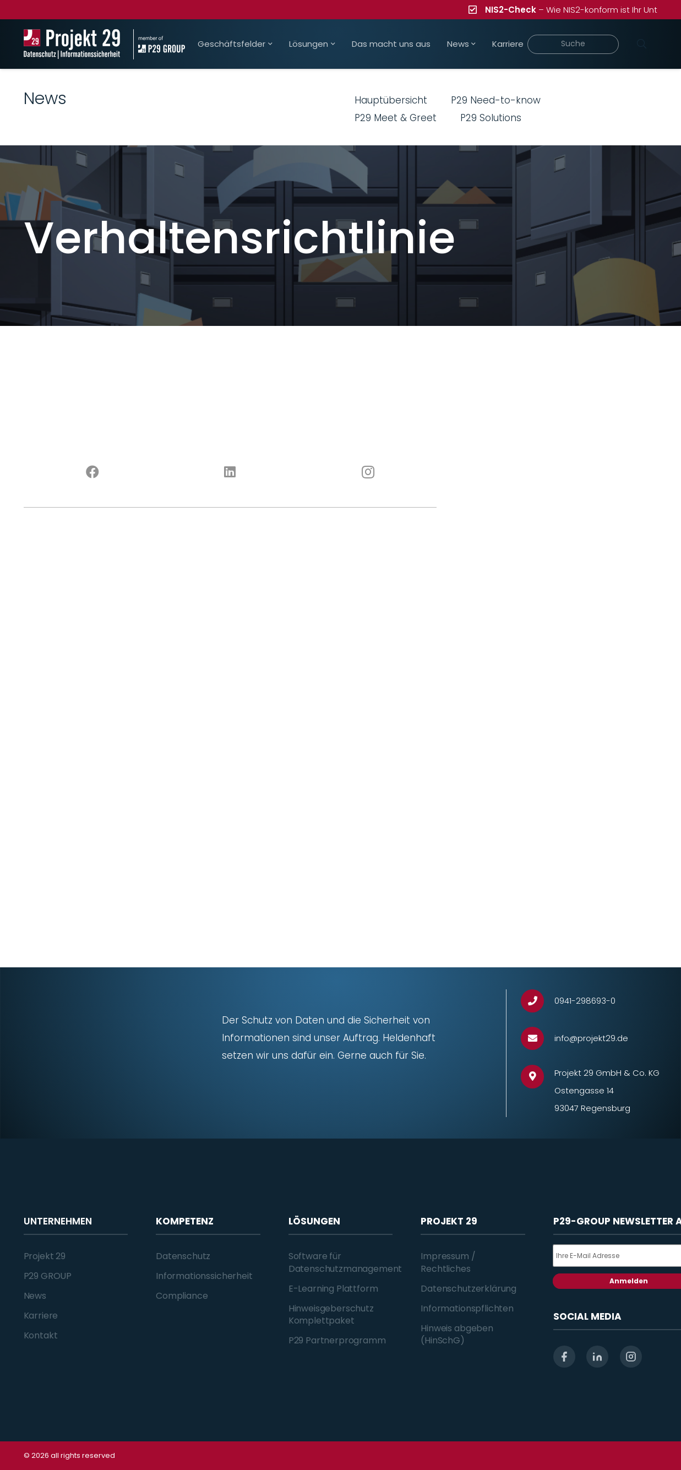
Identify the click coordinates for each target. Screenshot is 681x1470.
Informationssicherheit (204, 1276)
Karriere (41, 1315)
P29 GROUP (48, 1276)
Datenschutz (183, 1256)
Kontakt (41, 1335)
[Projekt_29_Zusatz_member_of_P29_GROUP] (159, 44)
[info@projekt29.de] (537, 1038)
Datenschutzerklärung (468, 1288)
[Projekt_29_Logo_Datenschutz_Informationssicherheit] (72, 44)
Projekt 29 (45, 1256)
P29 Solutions (490, 117)
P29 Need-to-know (496, 100)
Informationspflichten (467, 1308)
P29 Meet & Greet (396, 117)
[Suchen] (642, 44)
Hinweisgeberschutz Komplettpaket (331, 1314)
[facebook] (564, 1357)
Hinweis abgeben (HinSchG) (457, 1334)
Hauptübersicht (391, 100)
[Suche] (572, 44)
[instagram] (631, 1357)
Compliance (182, 1295)
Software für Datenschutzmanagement (345, 1262)
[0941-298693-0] (537, 1001)
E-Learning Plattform (333, 1288)
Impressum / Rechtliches (448, 1262)
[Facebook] (92, 472)
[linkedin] (597, 1357)
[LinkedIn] (230, 472)
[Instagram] (368, 472)
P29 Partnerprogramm (337, 1340)
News (35, 1295)
